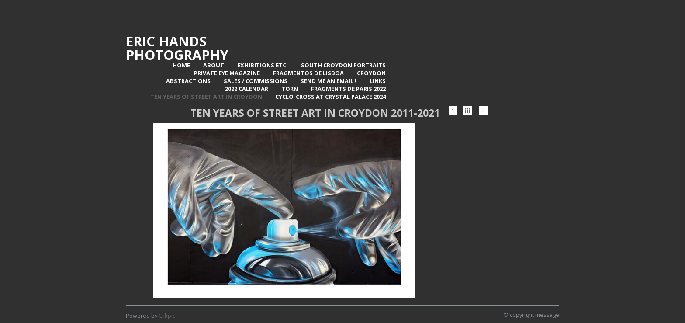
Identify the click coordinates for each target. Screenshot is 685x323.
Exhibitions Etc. (262, 65)
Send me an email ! (328, 81)
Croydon (371, 73)
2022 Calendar (246, 89)
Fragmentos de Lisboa (308, 73)
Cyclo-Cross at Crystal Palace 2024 (330, 97)
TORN (289, 89)
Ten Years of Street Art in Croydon (206, 97)
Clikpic (167, 316)
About (213, 65)
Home (181, 65)
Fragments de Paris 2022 (348, 89)
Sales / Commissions (255, 81)
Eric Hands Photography (177, 48)
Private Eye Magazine (227, 73)
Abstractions (188, 81)
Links (378, 81)
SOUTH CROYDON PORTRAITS (343, 65)
